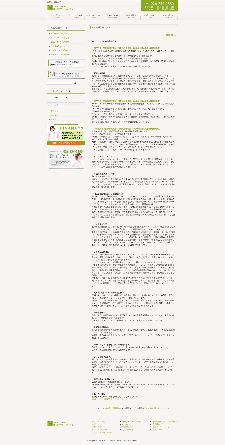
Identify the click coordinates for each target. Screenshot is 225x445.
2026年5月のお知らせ (60, 38)
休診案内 (54, 115)
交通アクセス (149, 17)
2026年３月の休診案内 (60, 50)
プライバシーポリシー (162, 427)
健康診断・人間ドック (131, 422)
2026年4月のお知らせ (60, 46)
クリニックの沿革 (94, 17)
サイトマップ (158, 430)
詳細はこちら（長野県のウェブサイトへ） (109, 399)
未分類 (53, 119)
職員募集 (156, 424)
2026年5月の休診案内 (60, 34)
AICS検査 (126, 424)
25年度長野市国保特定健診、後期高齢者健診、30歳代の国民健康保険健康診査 (127, 48)
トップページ (56, 17)
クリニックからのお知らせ (103, 432)
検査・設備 (131, 17)
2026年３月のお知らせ (60, 54)
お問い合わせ (168, 17)
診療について (112, 17)
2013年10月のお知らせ (155, 408)
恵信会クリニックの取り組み (165, 422)
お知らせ (54, 111)
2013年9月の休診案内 (111, 408)
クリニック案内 (75, 17)
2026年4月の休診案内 (60, 42)
